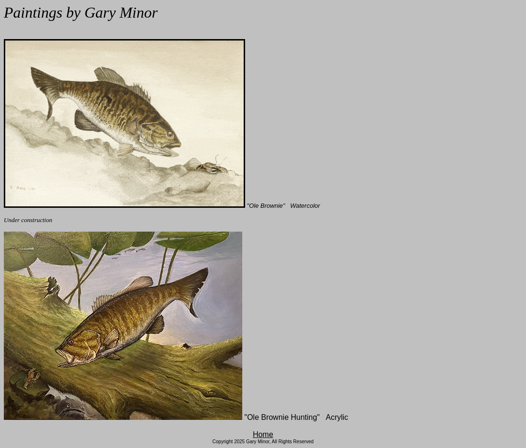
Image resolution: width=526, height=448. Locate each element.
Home (263, 434)
